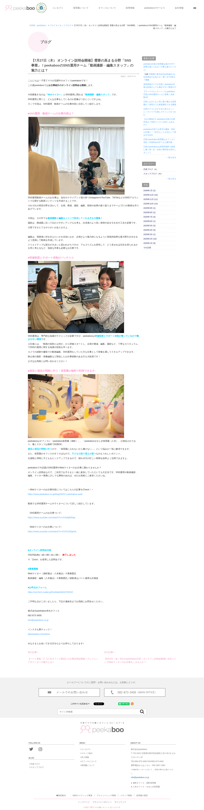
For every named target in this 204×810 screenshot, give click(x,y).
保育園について (80, 8)
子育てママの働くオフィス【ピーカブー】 (105, 807)
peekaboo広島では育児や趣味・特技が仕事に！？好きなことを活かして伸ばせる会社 (159, 132)
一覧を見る (171, 157)
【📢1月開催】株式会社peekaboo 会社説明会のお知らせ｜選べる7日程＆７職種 (159, 77)
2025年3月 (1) (149, 234)
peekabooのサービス (154, 8)
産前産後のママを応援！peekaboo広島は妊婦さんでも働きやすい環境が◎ (159, 85)
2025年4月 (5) (149, 230)
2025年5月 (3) (149, 226)
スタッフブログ (150, 174)
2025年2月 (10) (150, 239)
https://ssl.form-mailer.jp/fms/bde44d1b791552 (50, 592)
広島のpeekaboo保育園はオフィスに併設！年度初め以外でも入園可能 (159, 140)
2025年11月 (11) (150, 199)
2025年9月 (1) (149, 208)
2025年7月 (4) (149, 217)
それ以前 (147, 247)
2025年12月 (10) (150, 195)
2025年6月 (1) (149, 221)
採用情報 (130, 8)
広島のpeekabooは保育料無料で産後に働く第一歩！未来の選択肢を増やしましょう (159, 149)
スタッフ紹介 (87, 753)
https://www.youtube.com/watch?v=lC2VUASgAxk (52, 531)
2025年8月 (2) (149, 212)
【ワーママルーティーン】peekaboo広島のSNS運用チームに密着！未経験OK (159, 94)
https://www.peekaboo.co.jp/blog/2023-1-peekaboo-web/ (55, 494)
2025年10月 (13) (150, 204)
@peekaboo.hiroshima (39, 634)
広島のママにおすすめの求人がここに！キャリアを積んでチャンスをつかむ (159, 112)
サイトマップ (120, 802)
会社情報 (179, 8)
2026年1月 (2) (149, 190)
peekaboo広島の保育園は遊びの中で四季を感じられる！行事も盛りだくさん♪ (159, 67)
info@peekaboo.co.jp (38, 620)
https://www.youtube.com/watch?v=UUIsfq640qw (51, 517)
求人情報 (85, 757)
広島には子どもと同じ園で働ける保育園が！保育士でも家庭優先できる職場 (159, 103)
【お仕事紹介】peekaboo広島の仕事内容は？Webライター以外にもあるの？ (159, 122)
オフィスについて (107, 8)
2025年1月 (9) (149, 243)
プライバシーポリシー (102, 802)
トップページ (84, 802)
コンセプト (57, 8)
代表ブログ (148, 169)
